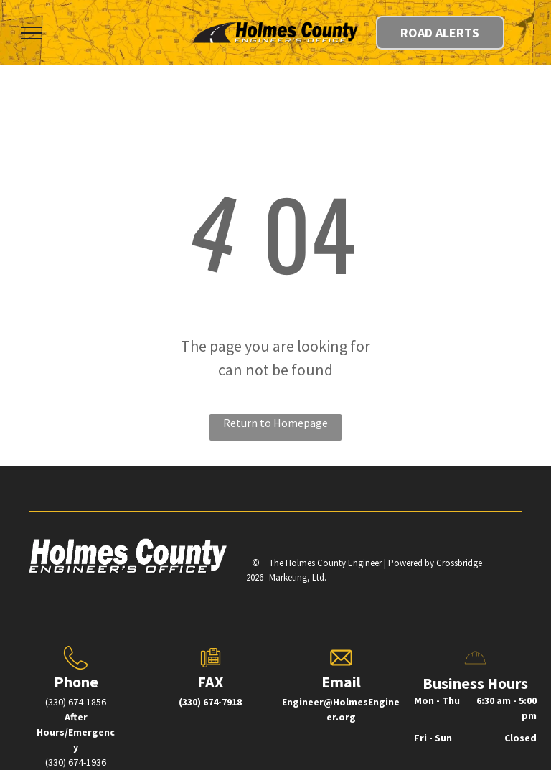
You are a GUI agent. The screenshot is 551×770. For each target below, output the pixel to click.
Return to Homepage (275, 422)
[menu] (31, 33)
